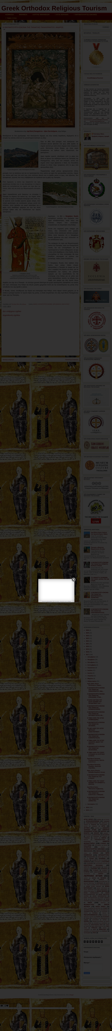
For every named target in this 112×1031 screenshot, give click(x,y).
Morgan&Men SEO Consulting (53, 601)
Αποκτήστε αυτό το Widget (65, 601)
